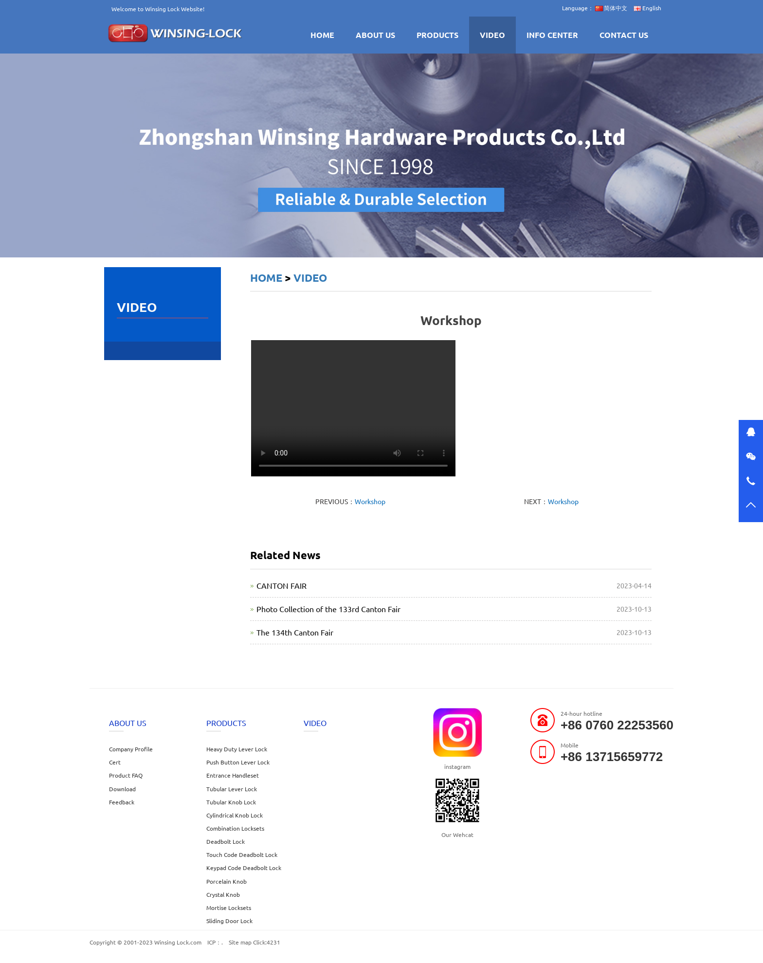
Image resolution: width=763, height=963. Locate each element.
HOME (322, 35)
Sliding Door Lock (229, 921)
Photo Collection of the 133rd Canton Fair (328, 609)
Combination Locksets (235, 828)
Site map (240, 942)
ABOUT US (375, 35)
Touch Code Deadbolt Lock (241, 854)
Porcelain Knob (226, 881)
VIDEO (492, 35)
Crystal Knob (223, 894)
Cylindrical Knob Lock (234, 815)
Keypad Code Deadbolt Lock (243, 868)
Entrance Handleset (232, 775)
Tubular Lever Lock (231, 789)
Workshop (370, 501)
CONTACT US (624, 35)
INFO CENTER (552, 35)
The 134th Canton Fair (294, 632)
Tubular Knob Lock (231, 802)
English (647, 8)
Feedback (121, 802)
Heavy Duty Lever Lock (236, 749)
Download (122, 789)
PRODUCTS (437, 35)
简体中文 (611, 8)
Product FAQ (126, 775)
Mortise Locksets (228, 907)
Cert (115, 762)
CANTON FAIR (281, 585)
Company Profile (131, 749)
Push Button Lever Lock (238, 762)
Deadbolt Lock (225, 841)
